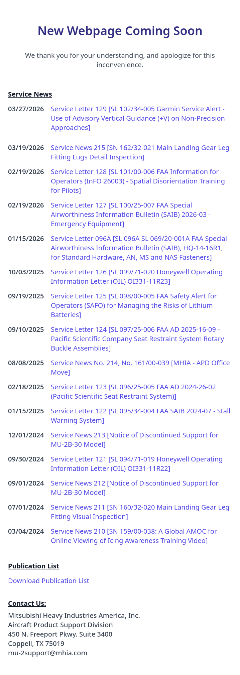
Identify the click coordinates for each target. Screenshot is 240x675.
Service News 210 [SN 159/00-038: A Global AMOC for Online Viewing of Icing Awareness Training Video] (134, 536)
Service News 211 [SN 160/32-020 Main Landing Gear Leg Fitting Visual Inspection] (140, 512)
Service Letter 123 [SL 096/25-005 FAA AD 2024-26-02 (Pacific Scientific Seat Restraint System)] (133, 391)
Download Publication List (48, 580)
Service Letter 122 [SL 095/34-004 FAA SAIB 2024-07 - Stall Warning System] (140, 415)
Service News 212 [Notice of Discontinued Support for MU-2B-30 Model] (135, 488)
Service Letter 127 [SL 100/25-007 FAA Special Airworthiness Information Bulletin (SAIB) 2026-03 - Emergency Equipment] (131, 214)
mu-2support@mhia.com (47, 652)
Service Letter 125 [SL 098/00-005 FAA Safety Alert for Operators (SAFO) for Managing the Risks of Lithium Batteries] (134, 305)
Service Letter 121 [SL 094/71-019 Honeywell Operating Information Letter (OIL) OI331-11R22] (137, 463)
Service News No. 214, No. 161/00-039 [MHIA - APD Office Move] (140, 367)
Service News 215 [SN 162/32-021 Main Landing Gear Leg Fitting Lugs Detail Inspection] (140, 152)
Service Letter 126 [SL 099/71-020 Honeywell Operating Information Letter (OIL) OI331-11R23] (137, 276)
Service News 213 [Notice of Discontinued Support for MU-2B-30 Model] (135, 439)
